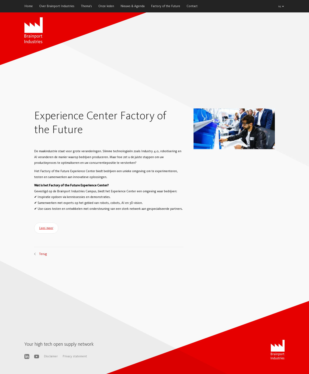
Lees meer (46, 228)
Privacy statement (75, 356)
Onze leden (106, 6)
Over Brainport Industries (56, 6)
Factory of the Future (165, 6)
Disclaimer (51, 356)
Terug (43, 254)
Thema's (86, 6)
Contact (192, 6)
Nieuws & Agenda (133, 6)
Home (28, 6)
